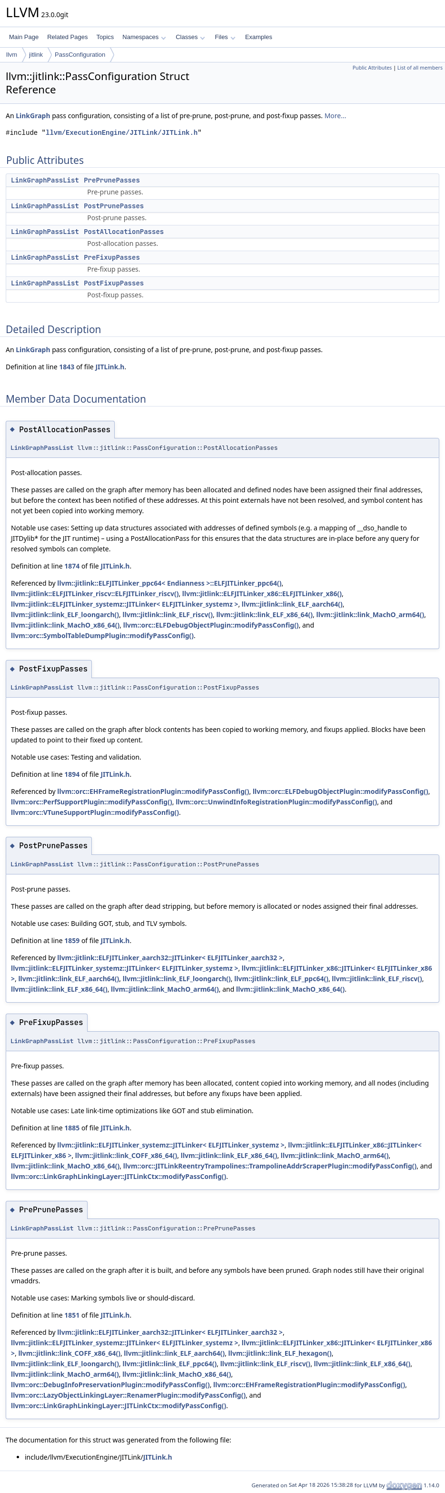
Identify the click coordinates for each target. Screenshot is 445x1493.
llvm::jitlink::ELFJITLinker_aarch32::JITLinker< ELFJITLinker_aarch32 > (170, 957)
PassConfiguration (80, 54)
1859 (71, 940)
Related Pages (67, 37)
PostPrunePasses (114, 206)
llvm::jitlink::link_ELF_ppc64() (281, 978)
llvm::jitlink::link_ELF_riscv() (168, 614)
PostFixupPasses (114, 283)
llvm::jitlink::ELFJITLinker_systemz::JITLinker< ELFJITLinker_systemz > (124, 604)
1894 (71, 774)
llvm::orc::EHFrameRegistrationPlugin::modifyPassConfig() (153, 791)
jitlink (36, 54)
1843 (66, 366)
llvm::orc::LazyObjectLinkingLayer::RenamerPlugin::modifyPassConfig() (128, 1395)
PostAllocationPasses (124, 231)
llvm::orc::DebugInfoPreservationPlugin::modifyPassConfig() (110, 1384)
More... (335, 115)
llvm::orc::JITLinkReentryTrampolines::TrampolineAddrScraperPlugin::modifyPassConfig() (270, 1165)
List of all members (420, 67)
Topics (105, 37)
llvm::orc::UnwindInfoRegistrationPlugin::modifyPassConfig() (276, 801)
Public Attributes (372, 67)
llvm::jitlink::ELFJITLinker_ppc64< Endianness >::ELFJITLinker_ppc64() (169, 583)
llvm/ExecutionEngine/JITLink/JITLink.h (122, 132)
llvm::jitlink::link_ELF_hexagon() (280, 1353)
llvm (11, 54)
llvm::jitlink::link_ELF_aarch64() (292, 604)
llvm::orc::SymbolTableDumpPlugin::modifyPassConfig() (102, 635)
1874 (71, 565)
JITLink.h (109, 366)
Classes (190, 37)
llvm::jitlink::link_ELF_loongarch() (65, 614)
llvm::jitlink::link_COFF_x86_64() (126, 1155)
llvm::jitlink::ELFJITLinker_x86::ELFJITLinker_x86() (262, 593)
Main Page (24, 37)
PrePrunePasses (112, 180)
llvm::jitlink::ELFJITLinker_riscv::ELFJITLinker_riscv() (94, 593)
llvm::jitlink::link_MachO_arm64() (370, 614)
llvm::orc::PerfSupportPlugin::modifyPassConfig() (91, 801)
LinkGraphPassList (45, 180)
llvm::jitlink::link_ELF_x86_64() (264, 614)
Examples (258, 37)
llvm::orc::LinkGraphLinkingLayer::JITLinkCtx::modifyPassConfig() (118, 1176)
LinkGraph (33, 115)
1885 (71, 1127)
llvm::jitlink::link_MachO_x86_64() (65, 625)
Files (225, 37)
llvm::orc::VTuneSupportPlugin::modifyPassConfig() (95, 812)
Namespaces (144, 37)
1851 (71, 1315)
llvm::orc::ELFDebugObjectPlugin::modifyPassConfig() (211, 625)
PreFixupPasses (112, 257)
